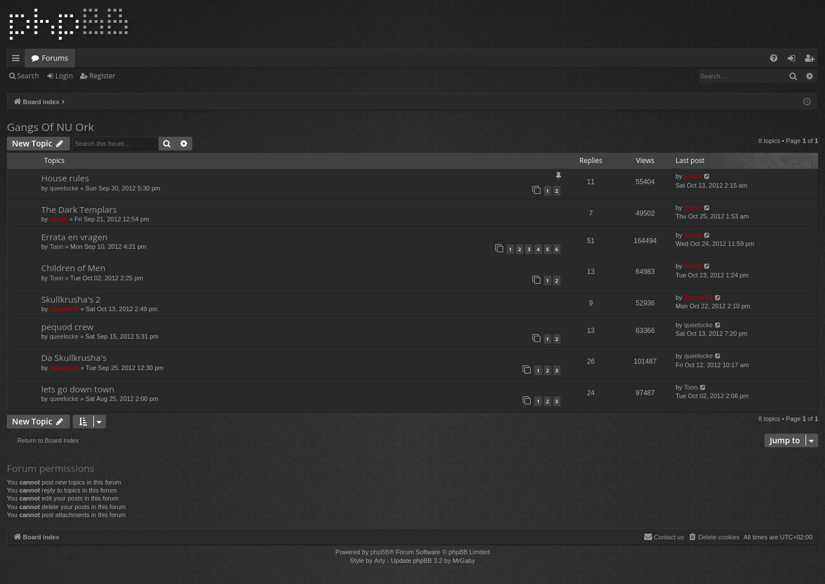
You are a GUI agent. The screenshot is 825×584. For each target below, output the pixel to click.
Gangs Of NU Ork (50, 127)
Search (28, 76)
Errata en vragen (74, 237)
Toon (57, 246)
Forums (55, 58)
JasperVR (64, 308)
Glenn (693, 176)
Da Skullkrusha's (73, 357)
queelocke (64, 188)
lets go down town (78, 389)
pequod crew (67, 326)
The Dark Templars (79, 209)
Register (102, 76)
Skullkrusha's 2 (71, 299)
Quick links (18, 60)
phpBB (379, 552)
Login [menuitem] (793, 60)
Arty (380, 560)
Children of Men (73, 267)
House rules (65, 178)
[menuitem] (774, 58)
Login (64, 76)
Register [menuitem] (812, 60)
